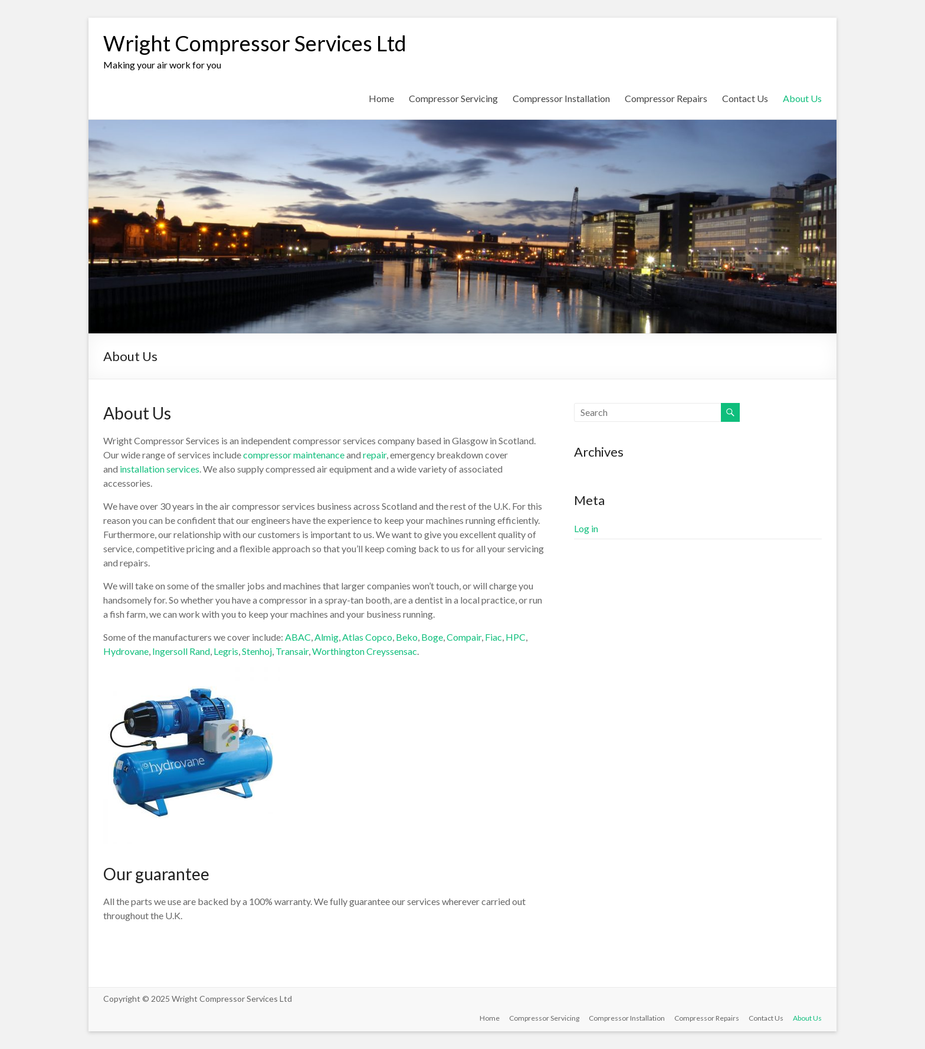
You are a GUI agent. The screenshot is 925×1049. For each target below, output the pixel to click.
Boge (432, 636)
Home (381, 98)
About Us (802, 98)
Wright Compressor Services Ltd (254, 43)
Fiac (493, 636)
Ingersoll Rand (181, 651)
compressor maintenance (294, 454)
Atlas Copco (367, 636)
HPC (516, 636)
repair (374, 454)
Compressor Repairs (666, 98)
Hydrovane (126, 651)
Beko (407, 636)
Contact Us (745, 98)
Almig (326, 636)
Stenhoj (257, 651)
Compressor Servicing (453, 98)
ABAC (298, 636)
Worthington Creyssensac (364, 651)
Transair (292, 651)
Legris (226, 651)
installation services (159, 468)
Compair (464, 636)
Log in (586, 528)
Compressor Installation (561, 98)
